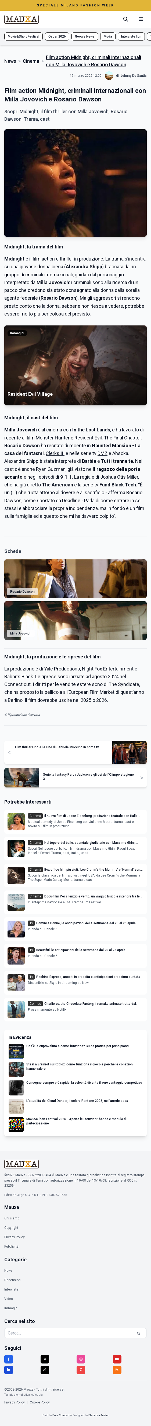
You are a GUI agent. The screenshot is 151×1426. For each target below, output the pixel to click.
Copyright (11, 1228)
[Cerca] (126, 19)
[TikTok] (45, 1370)
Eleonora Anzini (98, 1415)
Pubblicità (11, 1246)
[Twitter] (45, 1359)
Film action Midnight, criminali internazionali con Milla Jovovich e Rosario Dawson (93, 60)
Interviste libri (131, 36)
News (10, 61)
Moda (108, 36)
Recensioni (12, 1280)
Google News (85, 36)
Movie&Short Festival (23, 36)
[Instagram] (81, 1359)
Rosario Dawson (22, 591)
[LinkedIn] (8, 1370)
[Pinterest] (81, 1370)
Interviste (11, 1289)
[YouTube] (117, 1359)
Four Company (61, 1415)
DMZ (102, 453)
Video (8, 1299)
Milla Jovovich (20, 633)
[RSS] (117, 1370)
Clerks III (55, 453)
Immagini (11, 1308)
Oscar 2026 (57, 36)
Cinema (31, 61)
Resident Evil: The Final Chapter (107, 438)
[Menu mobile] (141, 19)
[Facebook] (8, 1359)
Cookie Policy (40, 1402)
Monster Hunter (53, 438)
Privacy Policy (14, 1237)
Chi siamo (11, 1218)
